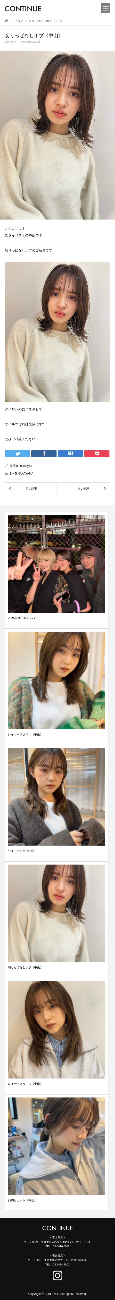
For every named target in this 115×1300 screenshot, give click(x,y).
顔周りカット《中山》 (22, 1200)
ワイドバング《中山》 (22, 851)
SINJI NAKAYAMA (30, 42)
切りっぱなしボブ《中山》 (25, 967)
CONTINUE (57, 1228)
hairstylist (26, 466)
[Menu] (105, 8)
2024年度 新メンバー (23, 618)
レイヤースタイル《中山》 (25, 734)
